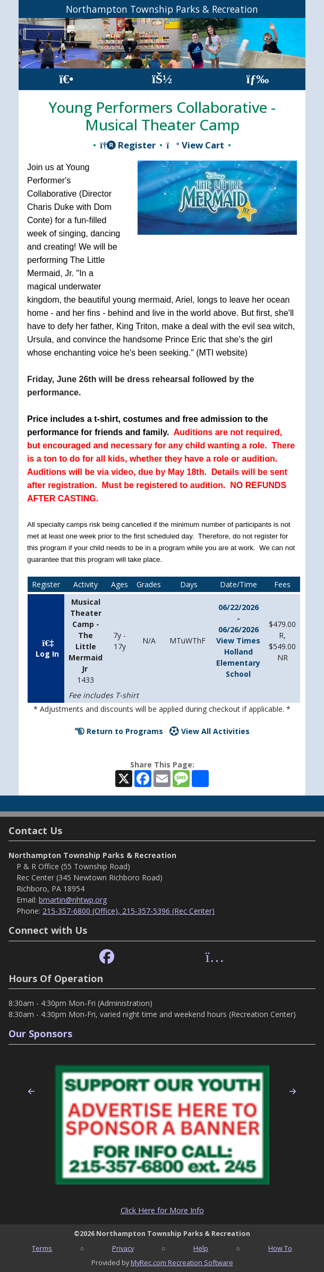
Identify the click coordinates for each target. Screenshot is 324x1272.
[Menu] (257, 79)
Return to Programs (119, 731)
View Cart (195, 145)
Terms (42, 1248)
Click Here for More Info (162, 1210)
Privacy (123, 1248)
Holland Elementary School (238, 663)
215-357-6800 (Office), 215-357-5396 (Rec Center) (128, 911)
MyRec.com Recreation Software (182, 1262)
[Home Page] (66, 79)
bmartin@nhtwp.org (73, 900)
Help (200, 1248)
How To (280, 1248)
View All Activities (209, 731)
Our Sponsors (40, 1033)
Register (128, 145)
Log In (46, 651)
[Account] (162, 79)
